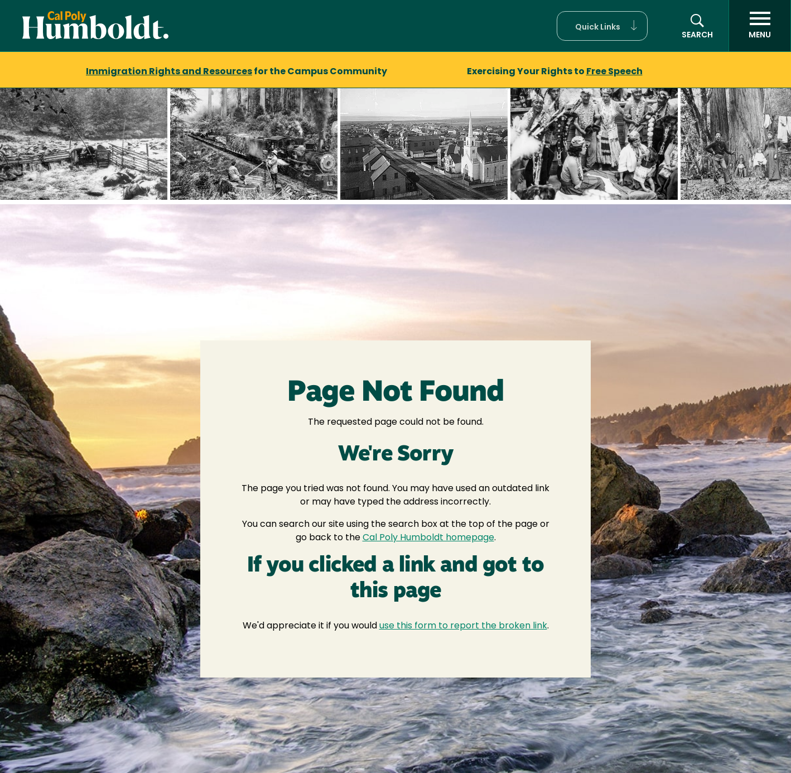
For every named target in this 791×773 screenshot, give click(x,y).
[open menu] (760, 25)
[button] (602, 26)
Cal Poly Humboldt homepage (428, 538)
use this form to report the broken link (463, 626)
